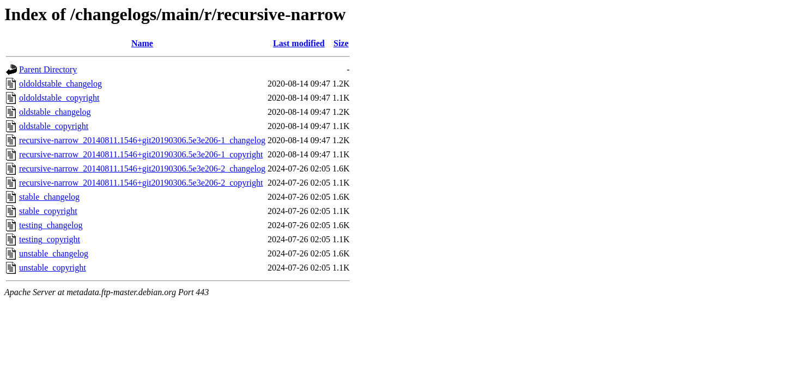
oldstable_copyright (53, 126)
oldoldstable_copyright (59, 97)
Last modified (299, 43)
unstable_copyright (52, 267)
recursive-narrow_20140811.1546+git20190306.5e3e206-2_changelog (142, 168)
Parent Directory (48, 69)
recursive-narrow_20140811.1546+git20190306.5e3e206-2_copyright (141, 182)
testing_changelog (50, 225)
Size (341, 43)
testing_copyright (49, 239)
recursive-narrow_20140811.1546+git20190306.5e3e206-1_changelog (142, 140)
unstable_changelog (53, 253)
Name (142, 43)
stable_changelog (49, 196)
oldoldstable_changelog (60, 83)
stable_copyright (48, 211)
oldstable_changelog (55, 112)
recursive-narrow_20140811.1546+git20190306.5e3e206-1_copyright (141, 154)
